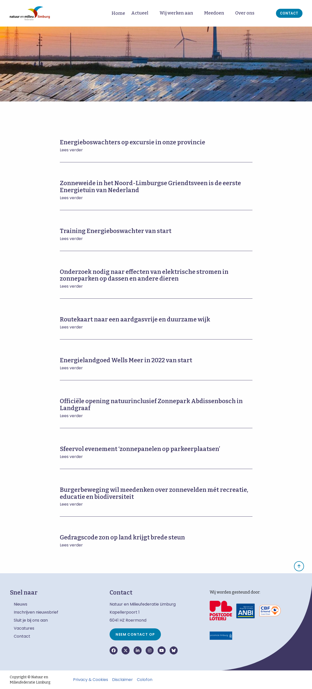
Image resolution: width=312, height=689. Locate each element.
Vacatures (24, 628)
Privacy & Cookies (90, 680)
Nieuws (20, 604)
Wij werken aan (176, 13)
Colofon (144, 680)
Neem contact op (135, 634)
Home (118, 13)
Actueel (139, 13)
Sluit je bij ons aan (31, 620)
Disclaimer (122, 680)
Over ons (244, 13)
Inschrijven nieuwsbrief (36, 612)
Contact (289, 13)
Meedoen (214, 13)
